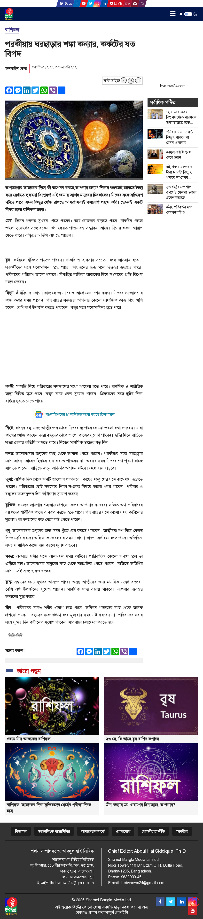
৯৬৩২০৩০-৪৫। (82, 877)
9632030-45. (131, 877)
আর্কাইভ (182, 831)
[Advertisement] (74, 349)
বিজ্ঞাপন (21, 831)
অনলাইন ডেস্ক (15, 68)
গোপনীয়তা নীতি (153, 831)
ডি (131, 81)
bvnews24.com (173, 85)
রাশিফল (12, 30)
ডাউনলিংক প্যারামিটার (54, 831)
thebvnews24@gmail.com (72, 882)
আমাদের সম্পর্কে (92, 831)
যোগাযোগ (123, 831)
